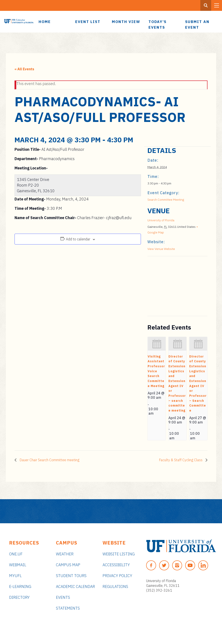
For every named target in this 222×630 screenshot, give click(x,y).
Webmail (17, 564)
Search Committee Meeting (165, 200)
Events (63, 597)
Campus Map (68, 564)
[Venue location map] (170, 286)
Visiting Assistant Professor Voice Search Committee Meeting (156, 371)
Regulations (115, 586)
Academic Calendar (75, 586)
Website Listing (119, 553)
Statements (68, 608)
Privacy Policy (117, 575)
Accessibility (116, 564)
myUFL (15, 575)
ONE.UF (16, 553)
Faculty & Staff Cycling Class (181, 460)
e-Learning (20, 586)
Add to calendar (78, 239)
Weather (64, 553)
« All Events (24, 69)
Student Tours (71, 575)
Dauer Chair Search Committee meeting (49, 460)
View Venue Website (161, 249)
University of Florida (160, 220)
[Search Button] (205, 5)
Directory (19, 597)
